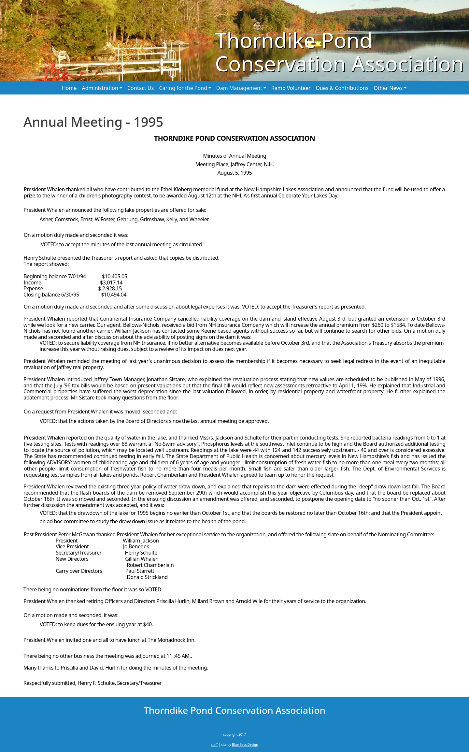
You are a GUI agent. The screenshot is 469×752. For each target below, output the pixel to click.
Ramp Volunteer (291, 88)
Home (69, 88)
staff (214, 744)
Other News (388, 88)
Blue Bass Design (245, 744)
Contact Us (140, 88)
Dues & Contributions (342, 88)
